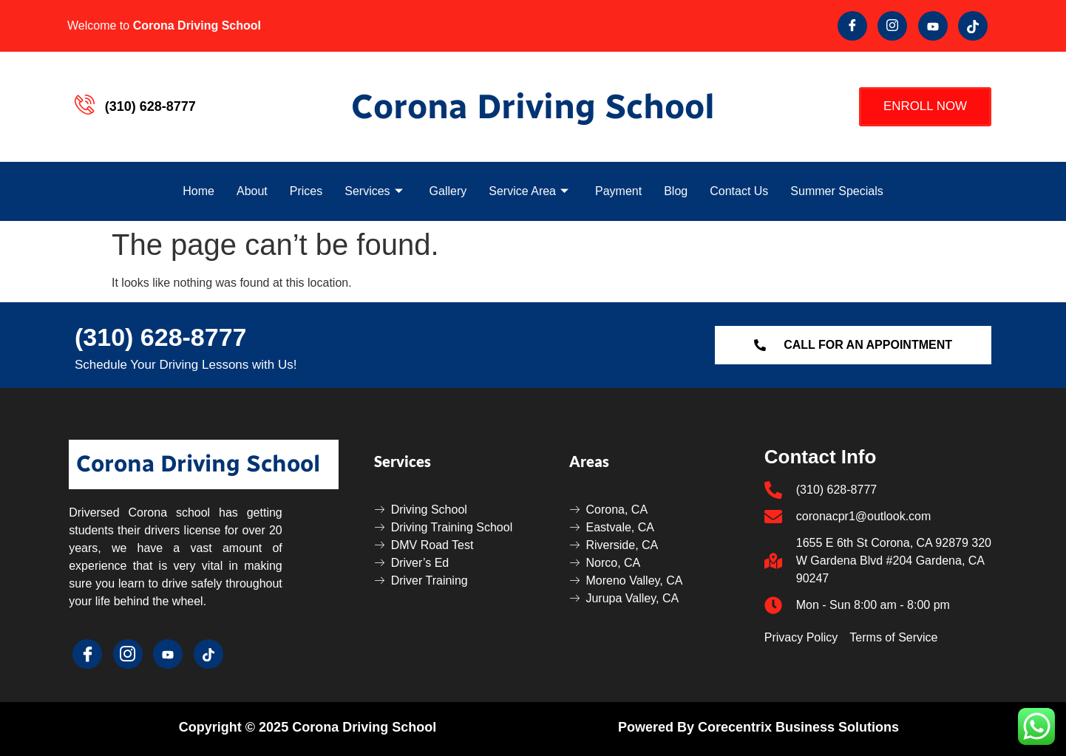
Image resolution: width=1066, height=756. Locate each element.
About (252, 191)
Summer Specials (836, 191)
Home (198, 191)
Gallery (448, 191)
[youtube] (933, 26)
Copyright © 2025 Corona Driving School (307, 727)
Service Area (528, 191)
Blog (676, 191)
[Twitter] (892, 26)
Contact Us (739, 191)
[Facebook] (852, 26)
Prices (306, 191)
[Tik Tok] (973, 26)
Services (373, 191)
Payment (618, 191)
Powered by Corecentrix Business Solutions (758, 727)
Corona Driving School (533, 106)
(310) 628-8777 (161, 337)
